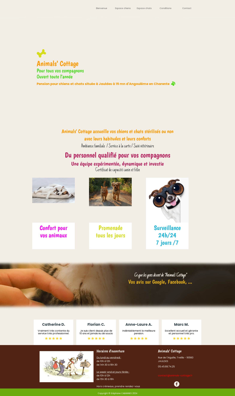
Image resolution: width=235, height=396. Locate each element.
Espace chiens (123, 8)
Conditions (165, 8)
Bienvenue (101, 8)
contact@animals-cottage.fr (175, 375)
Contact (186, 8)
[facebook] (176, 384)
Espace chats (144, 8)
